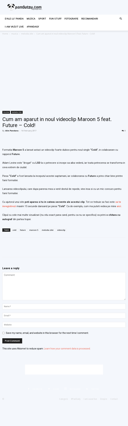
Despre (103, 399)
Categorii (63, 399)
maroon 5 (33, 230)
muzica (31, 18)
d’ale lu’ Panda (14, 18)
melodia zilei (27, 33)
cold (14, 230)
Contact (114, 399)
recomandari (89, 18)
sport (42, 18)
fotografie (71, 18)
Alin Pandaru (11, 130)
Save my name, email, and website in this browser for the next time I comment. (47, 333)
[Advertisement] (64, 370)
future (23, 230)
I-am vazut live (14, 26)
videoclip (61, 230)
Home (5, 33)
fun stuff (55, 18)
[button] (121, 18)
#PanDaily (33, 26)
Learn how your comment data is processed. (67, 348)
